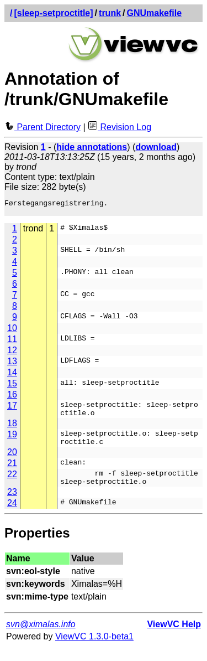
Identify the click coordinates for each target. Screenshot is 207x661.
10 (12, 331)
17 (12, 409)
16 (12, 397)
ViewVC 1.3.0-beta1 (94, 649)
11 (12, 342)
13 (12, 364)
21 (12, 473)
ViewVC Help (174, 637)
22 (12, 484)
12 (12, 353)
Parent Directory (42, 127)
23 (12, 505)
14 (12, 375)
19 (12, 441)
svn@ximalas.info (41, 637)
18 (12, 430)
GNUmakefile (154, 13)
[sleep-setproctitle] (53, 13)
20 (12, 462)
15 (12, 386)
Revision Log (119, 127)
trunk (110, 13)
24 (12, 516)
